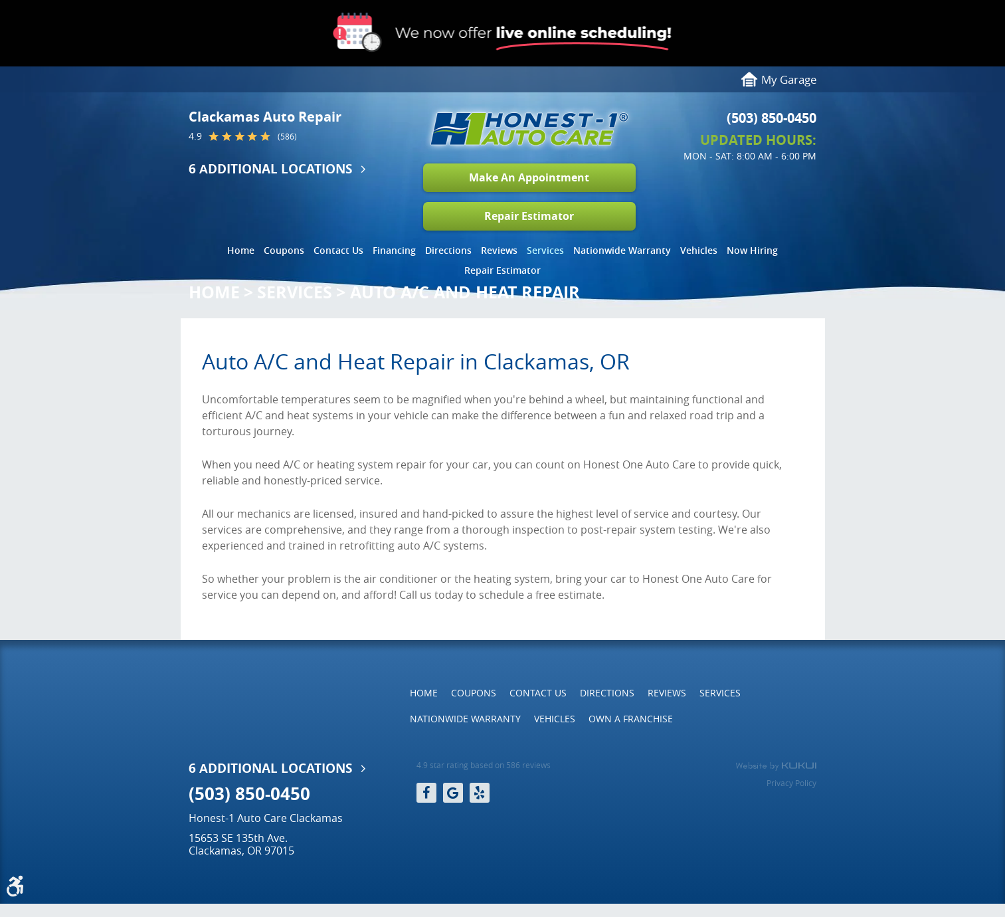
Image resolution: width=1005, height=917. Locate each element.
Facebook (426, 793)
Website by (775, 766)
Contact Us (338, 250)
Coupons (284, 250)
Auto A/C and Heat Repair (465, 292)
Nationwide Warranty (622, 250)
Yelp (480, 793)
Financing (394, 250)
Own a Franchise (631, 718)
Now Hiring (752, 250)
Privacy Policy (791, 783)
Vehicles (698, 250)
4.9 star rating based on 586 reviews (483, 765)
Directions (448, 250)
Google (453, 793)
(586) (287, 137)
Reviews (499, 250)
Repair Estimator (529, 216)
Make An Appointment (529, 177)
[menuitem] (241, 247)
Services (545, 250)
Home (240, 250)
